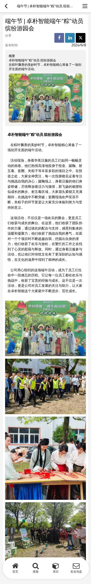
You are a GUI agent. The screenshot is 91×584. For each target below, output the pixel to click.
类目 (56, 571)
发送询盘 (76, 571)
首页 (15, 571)
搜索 (36, 571)
